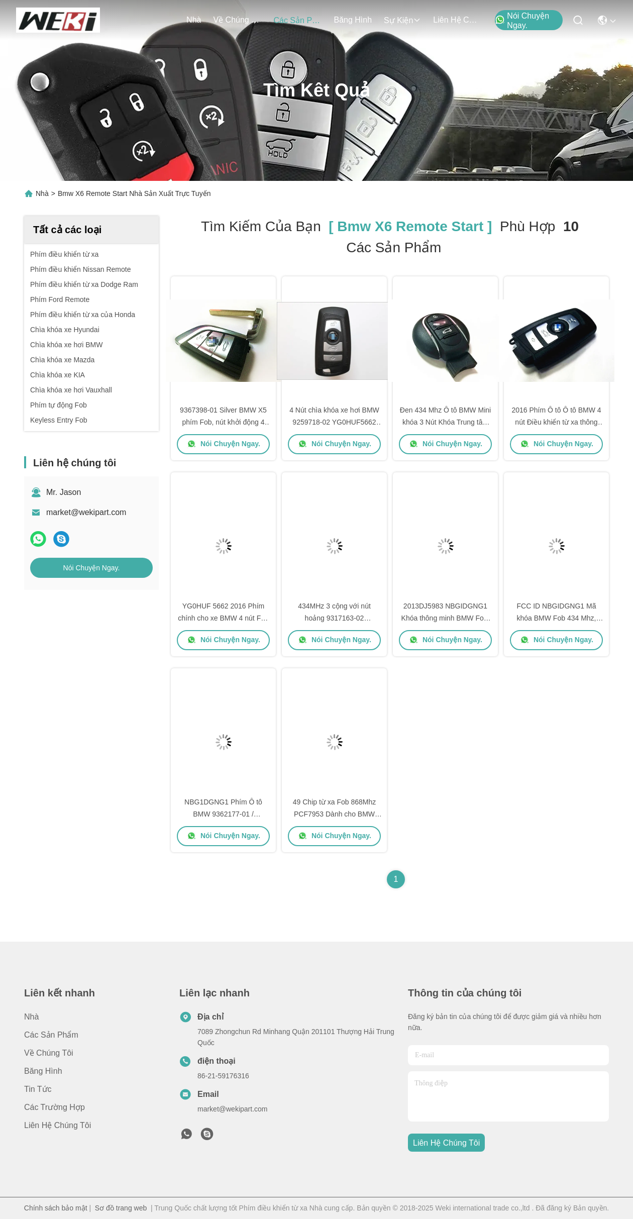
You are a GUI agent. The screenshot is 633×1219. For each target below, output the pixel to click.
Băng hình (353, 20)
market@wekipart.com (86, 512)
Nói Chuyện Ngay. (522, 21)
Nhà (193, 20)
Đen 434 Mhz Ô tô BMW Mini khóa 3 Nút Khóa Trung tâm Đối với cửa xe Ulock (445, 422)
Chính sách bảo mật (55, 1208)
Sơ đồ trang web (121, 1208)
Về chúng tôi (237, 20)
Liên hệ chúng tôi (457, 20)
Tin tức (38, 1089)
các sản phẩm (297, 20)
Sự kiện (402, 20)
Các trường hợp (54, 1107)
